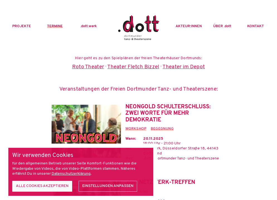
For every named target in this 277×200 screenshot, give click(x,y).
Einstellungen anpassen (107, 186)
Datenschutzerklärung (71, 174)
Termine (55, 26)
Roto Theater (88, 67)
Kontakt (255, 26)
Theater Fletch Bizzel (133, 67)
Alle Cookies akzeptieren (42, 186)
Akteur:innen (189, 26)
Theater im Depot (183, 67)
